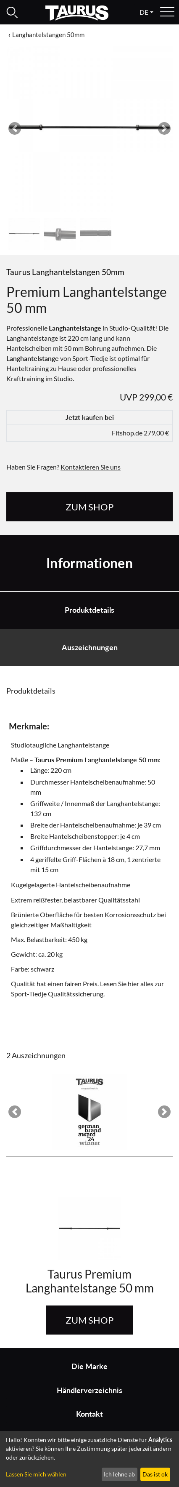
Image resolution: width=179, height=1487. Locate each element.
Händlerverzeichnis (89, 1390)
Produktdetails (89, 610)
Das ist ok (155, 1474)
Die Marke (89, 1366)
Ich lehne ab (119, 1474)
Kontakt (89, 1414)
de (144, 12)
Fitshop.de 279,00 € (140, 433)
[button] (14, 128)
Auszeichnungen (90, 647)
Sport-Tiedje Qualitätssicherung (57, 994)
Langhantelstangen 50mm (48, 34)
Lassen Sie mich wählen (36, 1474)
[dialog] (89, 1459)
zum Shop (89, 507)
